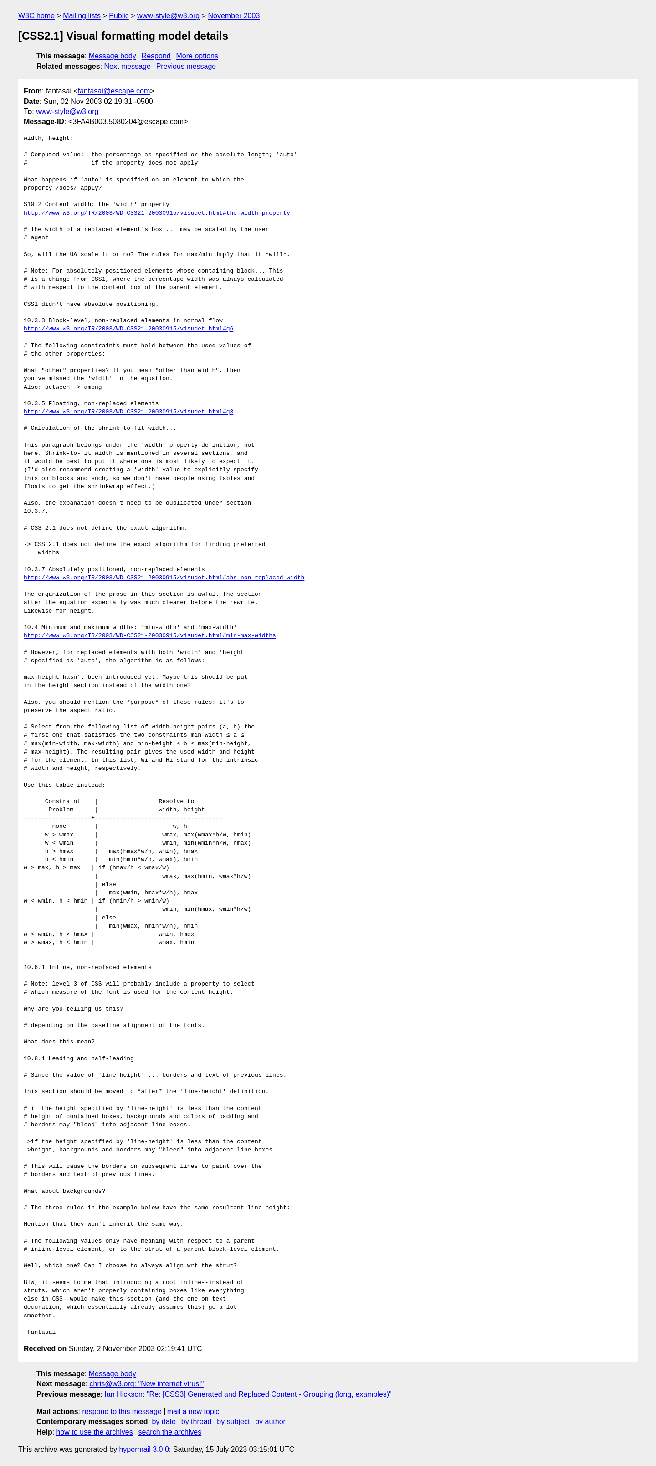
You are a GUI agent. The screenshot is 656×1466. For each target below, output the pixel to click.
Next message (127, 66)
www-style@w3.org (168, 16)
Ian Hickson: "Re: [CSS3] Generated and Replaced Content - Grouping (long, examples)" (247, 1394)
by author (270, 1421)
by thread (196, 1421)
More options (197, 56)
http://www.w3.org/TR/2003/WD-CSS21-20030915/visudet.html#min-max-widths (150, 636)
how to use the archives (94, 1432)
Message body (112, 56)
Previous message (186, 66)
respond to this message (121, 1411)
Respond (156, 56)
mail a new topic (193, 1411)
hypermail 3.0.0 (144, 1449)
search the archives (170, 1432)
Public (119, 16)
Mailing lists (82, 16)
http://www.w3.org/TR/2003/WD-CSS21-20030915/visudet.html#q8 (128, 412)
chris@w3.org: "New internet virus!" (147, 1384)
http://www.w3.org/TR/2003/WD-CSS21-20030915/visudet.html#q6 (128, 329)
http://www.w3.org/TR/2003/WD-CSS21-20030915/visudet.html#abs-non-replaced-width (164, 578)
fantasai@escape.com (114, 91)
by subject (233, 1421)
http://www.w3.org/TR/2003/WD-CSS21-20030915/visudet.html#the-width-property (157, 213)
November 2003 (234, 16)
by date (163, 1421)
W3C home (36, 16)
